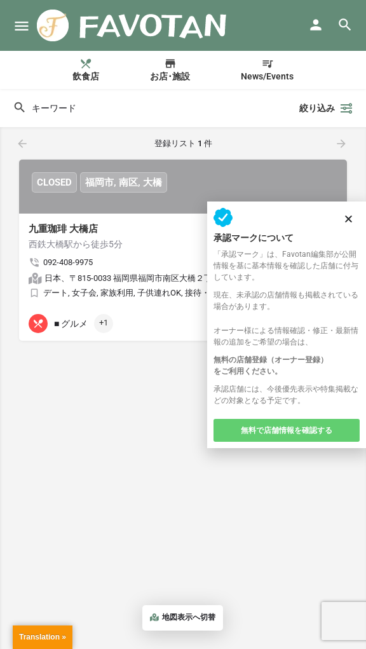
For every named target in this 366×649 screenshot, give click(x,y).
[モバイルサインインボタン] (316, 25)
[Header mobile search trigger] (345, 25)
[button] (348, 219)
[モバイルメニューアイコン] (21, 25)
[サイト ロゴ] (134, 25)
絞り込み (326, 108)
